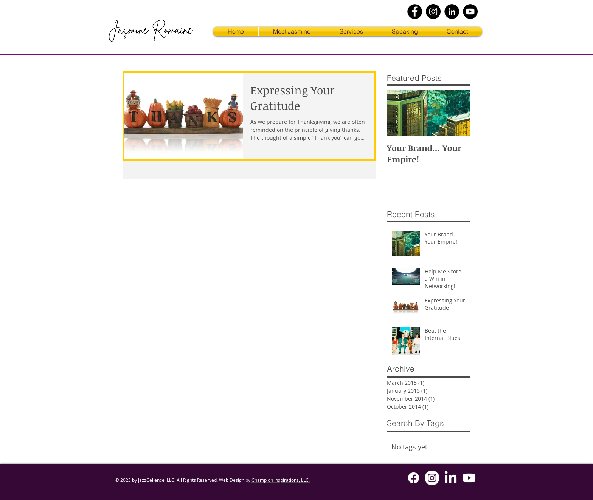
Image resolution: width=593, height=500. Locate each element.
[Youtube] (469, 478)
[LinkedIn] (451, 11)
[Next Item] (458, 113)
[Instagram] (433, 11)
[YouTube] (470, 11)
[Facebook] (414, 11)
